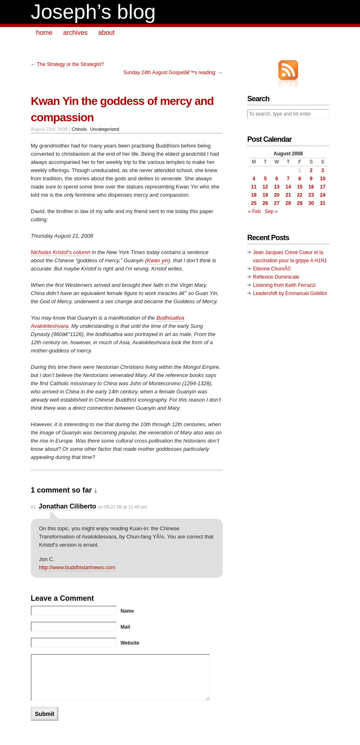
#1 (33, 506)
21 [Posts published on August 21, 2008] (288, 195)
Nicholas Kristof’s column (60, 252)
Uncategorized (104, 129)
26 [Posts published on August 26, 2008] (265, 203)
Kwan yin (158, 260)
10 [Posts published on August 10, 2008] (322, 179)
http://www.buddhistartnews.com (77, 567)
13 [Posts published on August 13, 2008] (276, 187)
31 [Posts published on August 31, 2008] (322, 203)
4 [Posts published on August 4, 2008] (254, 179)
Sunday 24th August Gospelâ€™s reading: (169, 72)
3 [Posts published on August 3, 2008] (322, 170)
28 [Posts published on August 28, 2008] (288, 203)
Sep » (271, 211)
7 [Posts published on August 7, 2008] (288, 179)
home (44, 32)
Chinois (79, 129)
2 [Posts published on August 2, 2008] (311, 170)
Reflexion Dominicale (276, 277)
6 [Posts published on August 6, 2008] (277, 179)
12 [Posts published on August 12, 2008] (265, 187)
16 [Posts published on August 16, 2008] (311, 187)
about (106, 32)
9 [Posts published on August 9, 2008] (311, 179)
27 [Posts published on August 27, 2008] (276, 203)
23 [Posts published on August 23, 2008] (311, 195)
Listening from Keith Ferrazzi (284, 285)
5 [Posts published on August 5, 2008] (265, 179)
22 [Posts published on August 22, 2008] (299, 195)
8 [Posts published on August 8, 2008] (299, 179)
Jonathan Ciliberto (67, 506)
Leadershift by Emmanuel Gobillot (290, 293)
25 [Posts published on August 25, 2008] (253, 203)
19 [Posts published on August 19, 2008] (265, 195)
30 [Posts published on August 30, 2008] (311, 203)
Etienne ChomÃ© (272, 269)
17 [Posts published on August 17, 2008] (322, 187)
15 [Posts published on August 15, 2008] (299, 187)
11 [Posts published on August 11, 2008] (253, 187)
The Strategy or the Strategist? (70, 64)
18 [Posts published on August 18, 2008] (253, 195)
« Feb (254, 211)
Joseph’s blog (93, 11)
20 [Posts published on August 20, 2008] (276, 195)
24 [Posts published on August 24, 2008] (322, 195)
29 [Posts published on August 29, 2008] (299, 203)
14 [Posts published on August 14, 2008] (288, 187)
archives (75, 32)
